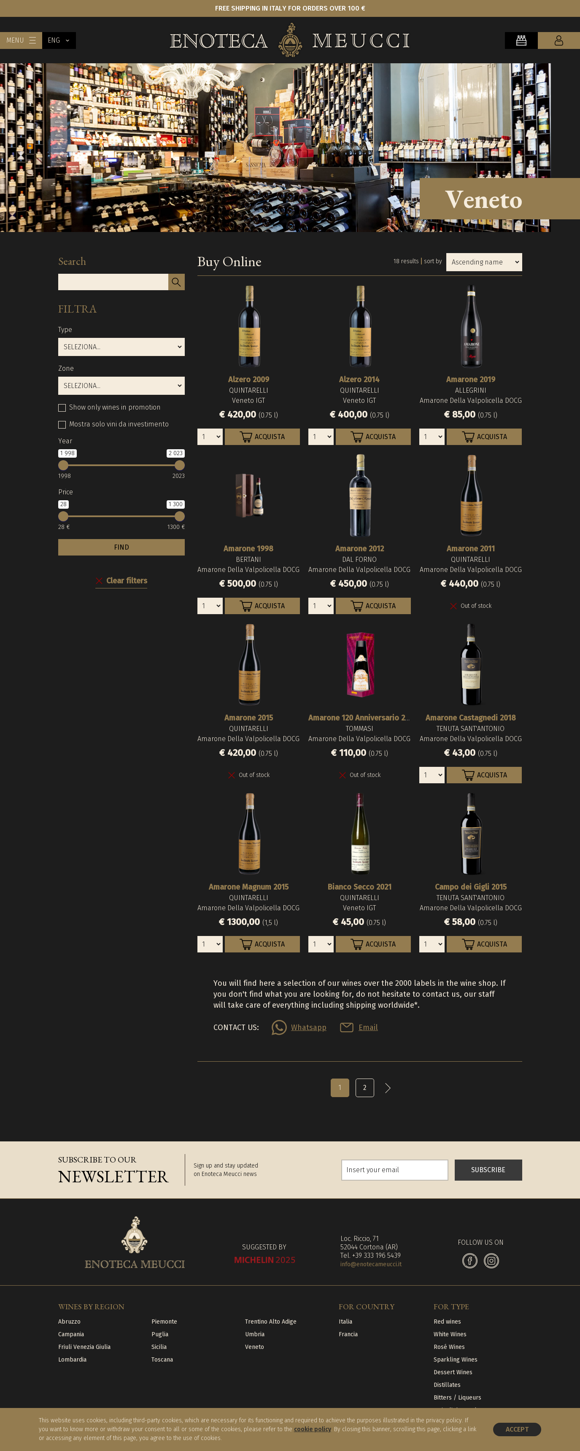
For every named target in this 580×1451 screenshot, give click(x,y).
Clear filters (126, 581)
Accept (517, 1429)
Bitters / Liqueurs (457, 1397)
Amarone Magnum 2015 (249, 887)
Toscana (162, 1359)
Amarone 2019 (470, 379)
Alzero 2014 (359, 379)
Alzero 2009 (248, 379)
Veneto (254, 1347)
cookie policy (312, 1429)
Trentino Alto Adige (271, 1321)
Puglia (159, 1334)
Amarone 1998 (248, 548)
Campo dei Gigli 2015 (471, 887)
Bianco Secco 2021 (359, 887)
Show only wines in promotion (115, 407)
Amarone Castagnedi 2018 (471, 718)
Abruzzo (69, 1321)
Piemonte (164, 1321)
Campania (71, 1334)
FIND (121, 547)
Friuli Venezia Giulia (84, 1347)
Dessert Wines (453, 1372)
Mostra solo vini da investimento (119, 424)
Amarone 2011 (471, 548)
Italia (345, 1321)
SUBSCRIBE (488, 1170)
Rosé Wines (449, 1347)
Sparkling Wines (455, 1359)
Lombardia (72, 1359)
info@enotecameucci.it (371, 1264)
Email (368, 1027)
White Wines (450, 1334)
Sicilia (159, 1347)
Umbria (254, 1334)
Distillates (447, 1385)
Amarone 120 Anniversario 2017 (362, 718)
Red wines (447, 1321)
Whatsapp (308, 1027)
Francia (348, 1334)
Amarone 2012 (359, 548)
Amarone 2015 (248, 718)
